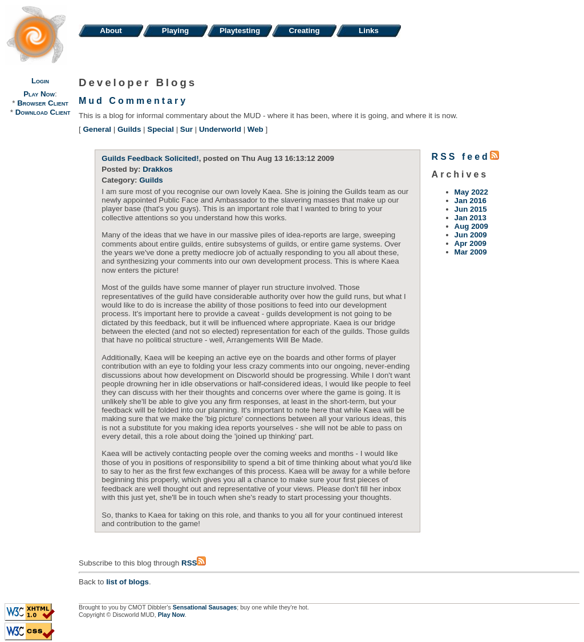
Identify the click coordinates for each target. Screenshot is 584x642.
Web (255, 129)
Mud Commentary (133, 101)
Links (369, 30)
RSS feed (465, 156)
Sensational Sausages (205, 607)
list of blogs (127, 582)
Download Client (42, 112)
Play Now (39, 94)
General (97, 129)
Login (40, 80)
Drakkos (158, 169)
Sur (186, 129)
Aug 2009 (471, 226)
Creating (304, 30)
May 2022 (471, 192)
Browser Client (42, 103)
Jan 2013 (470, 217)
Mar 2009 (471, 252)
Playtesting (240, 30)
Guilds (129, 129)
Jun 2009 (471, 235)
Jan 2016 (470, 200)
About (111, 30)
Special (160, 129)
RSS (193, 563)
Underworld (220, 129)
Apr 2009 (470, 243)
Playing (175, 30)
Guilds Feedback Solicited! (150, 158)
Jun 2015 (471, 209)
